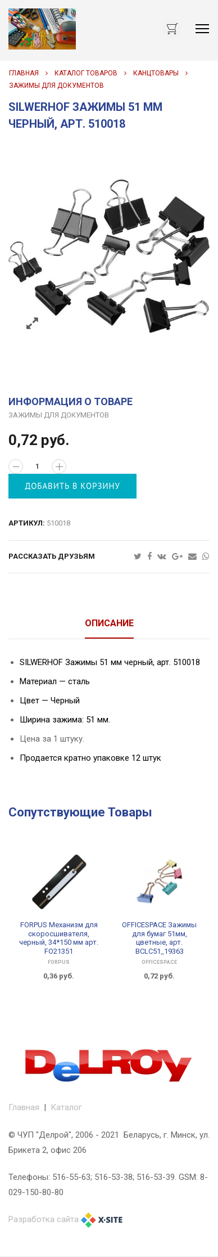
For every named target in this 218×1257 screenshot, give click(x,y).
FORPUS (59, 962)
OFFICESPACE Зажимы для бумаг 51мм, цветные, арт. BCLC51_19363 (159, 938)
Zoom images (32, 323)
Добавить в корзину (72, 486)
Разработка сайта (43, 1219)
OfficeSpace (159, 962)
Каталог (66, 1107)
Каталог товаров (85, 73)
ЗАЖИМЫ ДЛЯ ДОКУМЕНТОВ (56, 85)
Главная (24, 73)
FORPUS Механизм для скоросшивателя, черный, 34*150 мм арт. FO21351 (58, 938)
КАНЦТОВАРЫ (156, 73)
